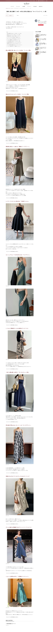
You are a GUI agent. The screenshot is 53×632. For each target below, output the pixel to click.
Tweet (17, 15)
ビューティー (29, 6)
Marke (39, 20)
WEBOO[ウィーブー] (8, 8)
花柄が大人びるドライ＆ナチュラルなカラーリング (14, 43)
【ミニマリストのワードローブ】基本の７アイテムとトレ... (42, 48)
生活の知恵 (35, 6)
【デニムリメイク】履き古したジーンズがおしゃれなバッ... (42, 39)
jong (39, 54)
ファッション (18, 6)
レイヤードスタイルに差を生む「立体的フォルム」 (14, 37)
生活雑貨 (23, 6)
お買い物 (40, 6)
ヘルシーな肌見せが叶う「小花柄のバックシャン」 (14, 46)
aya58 (39, 45)
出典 (6, 81)
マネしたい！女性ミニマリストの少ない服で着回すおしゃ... (42, 52)
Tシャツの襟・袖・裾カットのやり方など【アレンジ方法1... (42, 35)
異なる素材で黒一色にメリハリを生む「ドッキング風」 (14, 33)
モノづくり (12, 6)
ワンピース (7, 625)
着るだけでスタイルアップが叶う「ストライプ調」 (14, 34)
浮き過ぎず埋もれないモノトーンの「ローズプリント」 (14, 42)
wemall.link (8, 81)
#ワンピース (7, 13)
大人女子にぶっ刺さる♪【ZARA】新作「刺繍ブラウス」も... (43, 44)
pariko (39, 41)
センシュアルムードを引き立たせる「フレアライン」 (14, 38)
